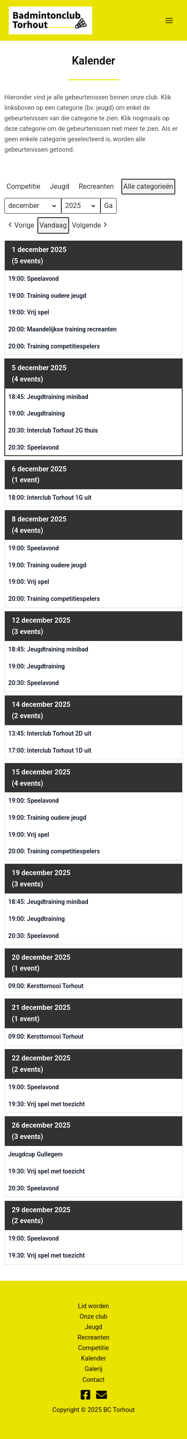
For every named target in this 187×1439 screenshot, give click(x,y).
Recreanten (93, 1337)
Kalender (93, 1358)
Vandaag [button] (53, 225)
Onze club (93, 1316)
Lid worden (93, 1306)
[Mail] (101, 1394)
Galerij (93, 1369)
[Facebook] (85, 1394)
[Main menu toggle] (169, 20)
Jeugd (93, 1327)
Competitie (93, 1348)
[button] (25, 186)
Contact (94, 1380)
